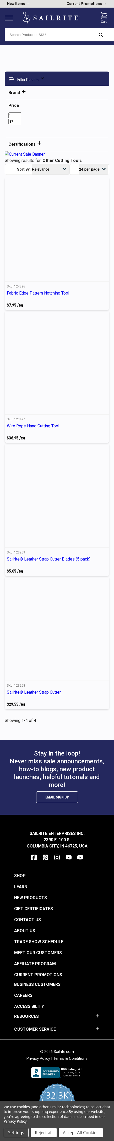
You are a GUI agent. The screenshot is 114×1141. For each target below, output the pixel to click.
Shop (20, 875)
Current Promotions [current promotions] (87, 4)
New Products (30, 897)
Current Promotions (38, 974)
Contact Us (27, 919)
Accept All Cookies (81, 1132)
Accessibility (29, 1006)
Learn (20, 886)
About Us (24, 930)
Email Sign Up (57, 797)
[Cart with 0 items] (104, 18)
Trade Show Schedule (38, 941)
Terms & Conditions (70, 1058)
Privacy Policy (38, 1058)
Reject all (43, 1132)
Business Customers (37, 984)
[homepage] (51, 18)
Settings (16, 1132)
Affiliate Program (35, 963)
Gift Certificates (33, 908)
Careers (23, 995)
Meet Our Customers (38, 952)
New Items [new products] (18, 4)
